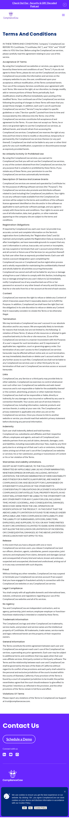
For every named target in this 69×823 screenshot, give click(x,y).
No (30, 808)
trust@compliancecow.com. (17, 701)
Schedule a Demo (19, 739)
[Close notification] (64, 4)
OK (24, 808)
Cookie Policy (40, 808)
